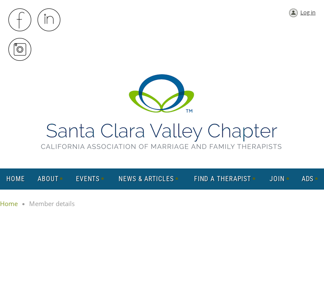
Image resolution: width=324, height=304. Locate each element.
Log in (308, 12)
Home (9, 203)
